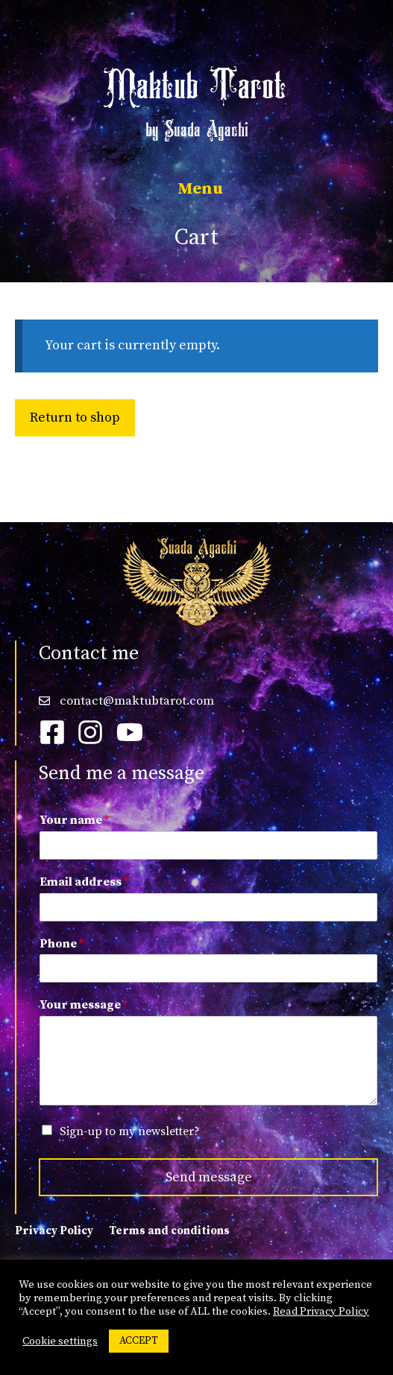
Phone (62, 943)
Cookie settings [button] (60, 1341)
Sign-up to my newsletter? (130, 1131)
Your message (84, 1004)
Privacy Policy (54, 1231)
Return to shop (75, 417)
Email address (84, 881)
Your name (74, 820)
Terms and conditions (169, 1231)
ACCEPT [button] (138, 1340)
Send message (209, 1177)
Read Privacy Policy (321, 1311)
